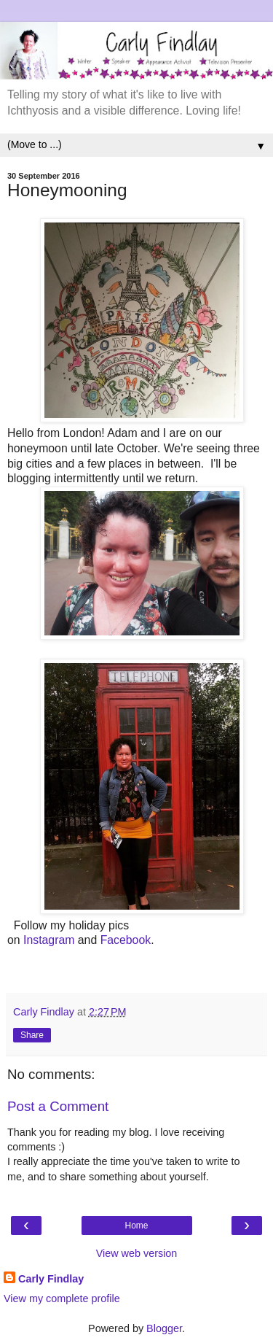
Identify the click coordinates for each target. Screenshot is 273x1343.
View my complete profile (62, 1298)
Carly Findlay (51, 1279)
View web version (137, 1253)
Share (32, 1035)
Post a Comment (57, 1106)
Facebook (125, 940)
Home (136, 1225)
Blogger (164, 1328)
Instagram (48, 940)
